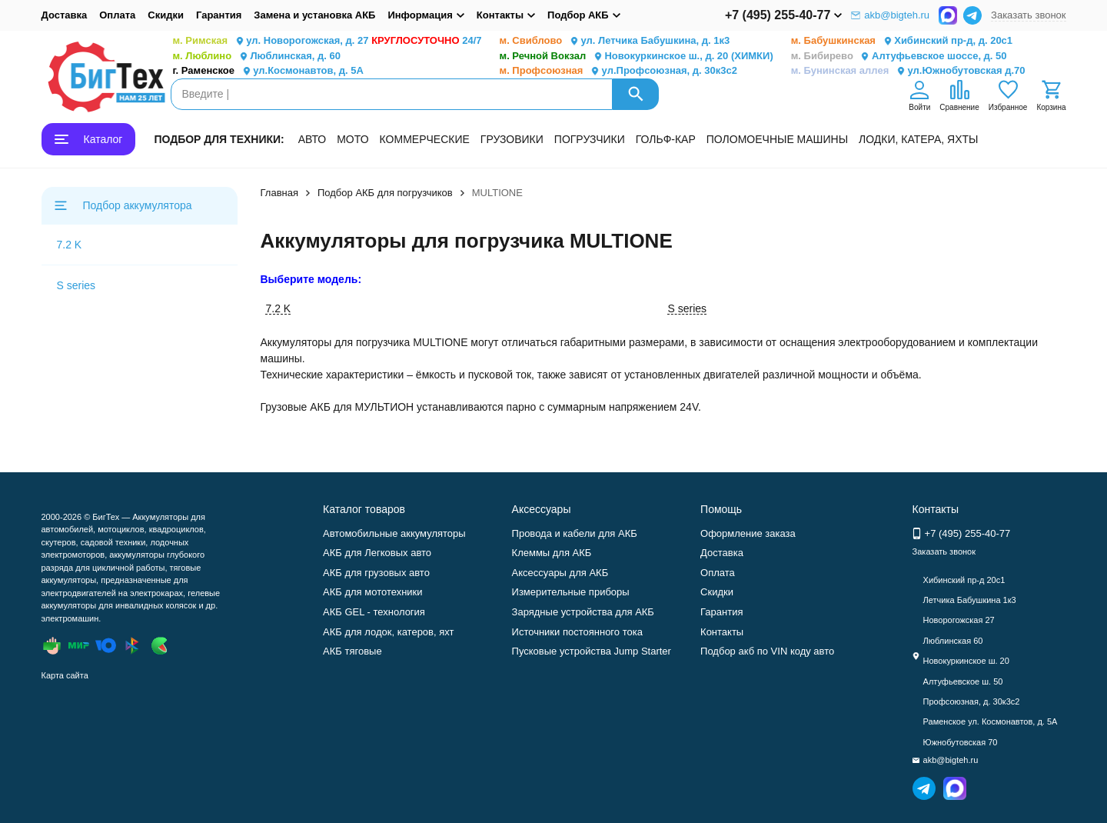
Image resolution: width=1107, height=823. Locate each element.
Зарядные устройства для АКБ (583, 612)
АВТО (312, 139)
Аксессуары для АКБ (560, 572)
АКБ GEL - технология (374, 612)
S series (76, 285)
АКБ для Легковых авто (377, 552)
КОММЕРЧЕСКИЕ (425, 139)
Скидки (166, 15)
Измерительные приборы (571, 592)
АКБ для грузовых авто (376, 572)
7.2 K (69, 244)
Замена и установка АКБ (314, 15)
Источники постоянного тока (577, 632)
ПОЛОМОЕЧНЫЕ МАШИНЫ (777, 139)
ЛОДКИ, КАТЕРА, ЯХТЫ (918, 139)
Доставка (65, 15)
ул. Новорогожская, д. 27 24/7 (327, 41)
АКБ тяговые (352, 651)
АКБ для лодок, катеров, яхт (388, 632)
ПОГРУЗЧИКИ (589, 139)
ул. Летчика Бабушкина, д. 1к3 (615, 41)
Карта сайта (65, 675)
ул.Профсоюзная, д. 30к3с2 (618, 71)
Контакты (721, 632)
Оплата (117, 15)
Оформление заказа (748, 533)
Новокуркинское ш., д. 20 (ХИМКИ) (636, 56)
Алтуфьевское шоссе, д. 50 (899, 56)
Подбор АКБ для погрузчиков (385, 192)
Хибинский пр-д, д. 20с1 (901, 41)
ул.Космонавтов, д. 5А (268, 71)
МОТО (352, 139)
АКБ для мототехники (373, 592)
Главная (279, 192)
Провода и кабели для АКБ (574, 533)
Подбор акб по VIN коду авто (767, 651)
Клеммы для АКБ (552, 552)
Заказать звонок (1028, 15)
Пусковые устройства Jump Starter (591, 651)
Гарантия (218, 15)
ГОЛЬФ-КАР (666, 139)
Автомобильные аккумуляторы (394, 533)
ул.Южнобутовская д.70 (908, 71)
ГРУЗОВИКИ (512, 139)
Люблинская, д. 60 (257, 56)
